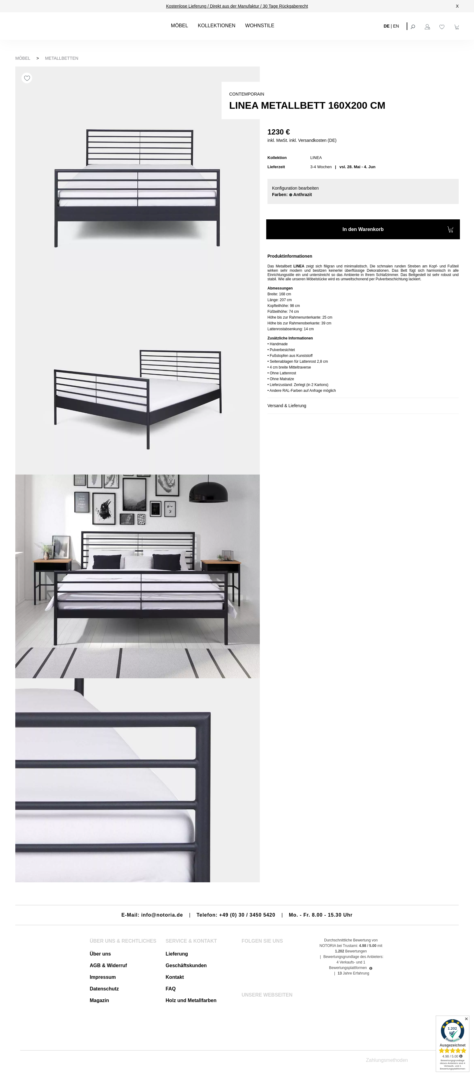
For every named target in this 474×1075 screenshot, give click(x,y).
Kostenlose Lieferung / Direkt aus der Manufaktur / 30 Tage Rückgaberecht (237, 6)
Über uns (100, 953)
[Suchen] (413, 26)
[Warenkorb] (457, 26)
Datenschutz (104, 988)
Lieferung (177, 953)
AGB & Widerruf (108, 965)
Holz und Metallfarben (191, 1000)
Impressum (103, 977)
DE (387, 25)
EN (396, 25)
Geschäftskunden (186, 965)
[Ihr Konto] (428, 26)
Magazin (99, 1000)
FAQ (171, 988)
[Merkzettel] (442, 26)
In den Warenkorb (398, 230)
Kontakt (175, 977)
